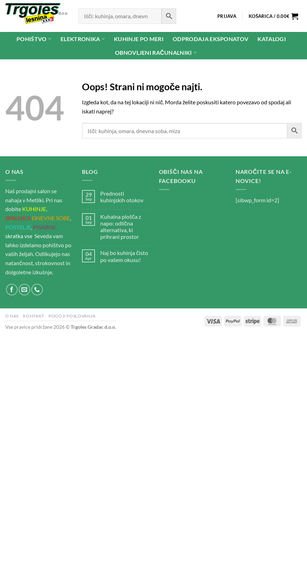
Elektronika (82, 38)
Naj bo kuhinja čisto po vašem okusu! (124, 256)
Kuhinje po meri (139, 38)
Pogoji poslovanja (72, 316)
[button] (226, 16)
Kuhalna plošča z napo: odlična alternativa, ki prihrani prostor (120, 226)
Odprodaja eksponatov (210, 38)
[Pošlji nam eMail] (24, 289)
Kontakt (33, 316)
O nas (12, 316)
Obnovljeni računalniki (156, 52)
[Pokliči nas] (37, 289)
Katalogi (271, 38)
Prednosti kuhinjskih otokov (121, 196)
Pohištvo (34, 38)
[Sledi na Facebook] (12, 289)
